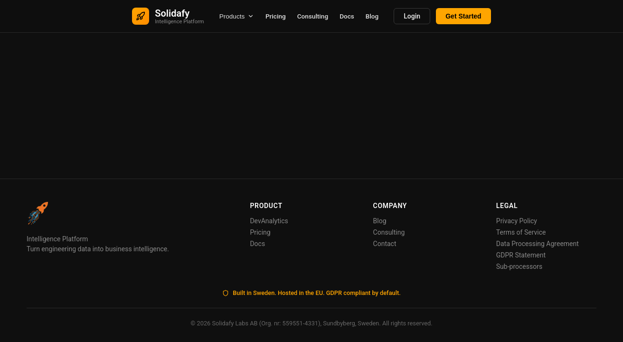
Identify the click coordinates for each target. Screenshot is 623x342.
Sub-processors (519, 266)
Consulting (312, 16)
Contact (384, 243)
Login (412, 16)
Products (236, 16)
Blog (372, 16)
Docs (347, 16)
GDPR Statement (521, 255)
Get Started (463, 16)
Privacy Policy (516, 221)
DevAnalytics (269, 221)
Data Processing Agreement (537, 243)
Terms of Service (521, 232)
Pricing (275, 16)
